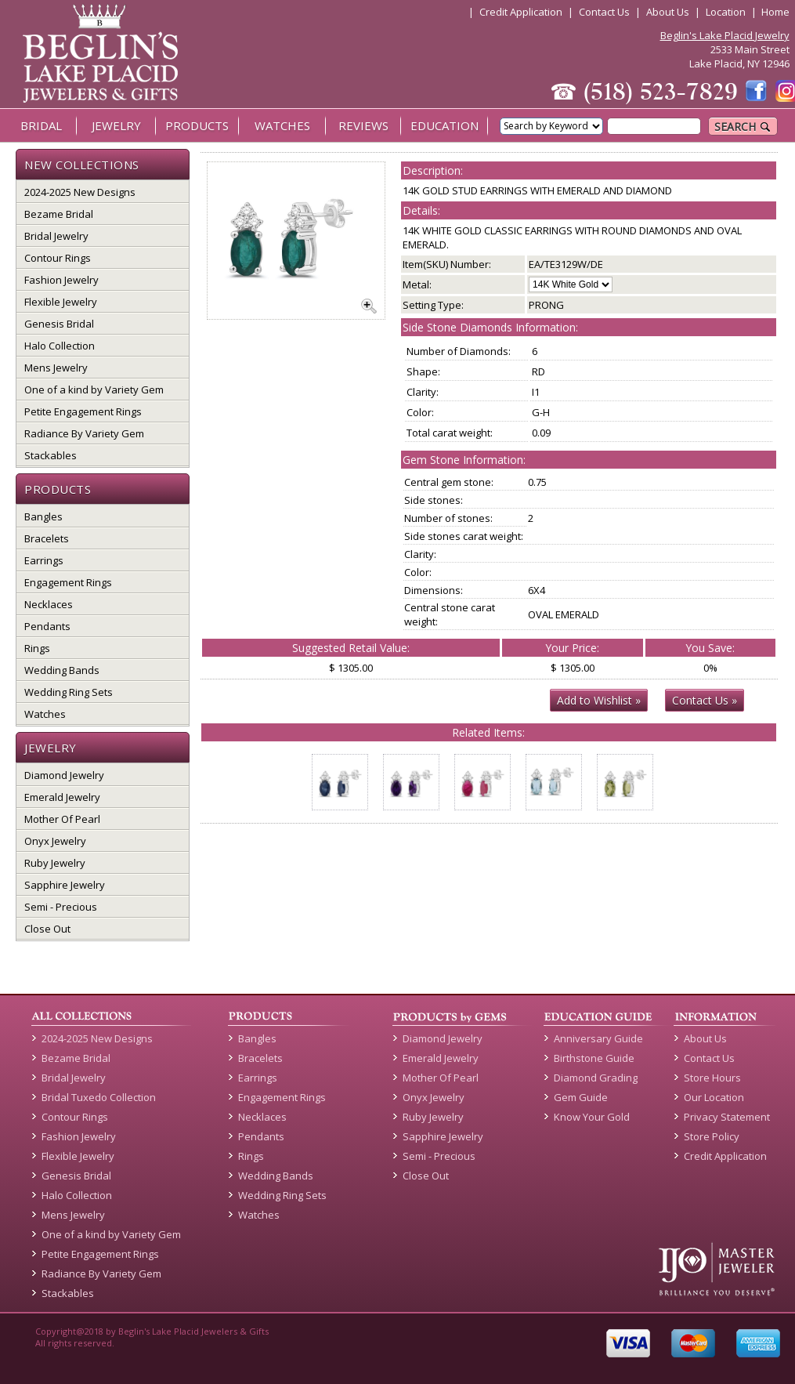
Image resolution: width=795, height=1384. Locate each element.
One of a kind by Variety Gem (94, 389)
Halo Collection (59, 346)
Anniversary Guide (598, 1038)
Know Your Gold (592, 1117)
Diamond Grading (596, 1078)
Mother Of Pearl (62, 819)
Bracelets (46, 538)
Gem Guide (581, 1097)
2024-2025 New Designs (80, 192)
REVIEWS (363, 125)
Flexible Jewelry (60, 302)
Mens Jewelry (56, 367)
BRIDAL (41, 125)
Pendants (47, 626)
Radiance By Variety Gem (84, 433)
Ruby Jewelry (54, 863)
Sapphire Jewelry (64, 885)
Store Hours (712, 1078)
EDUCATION (444, 125)
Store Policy (711, 1136)
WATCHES (282, 125)
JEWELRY (116, 125)
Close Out (47, 929)
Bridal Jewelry (56, 236)
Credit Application (520, 12)
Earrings (43, 560)
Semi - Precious (60, 907)
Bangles (43, 516)
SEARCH (743, 126)
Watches (45, 714)
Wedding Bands (61, 670)
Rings (37, 648)
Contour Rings (57, 258)
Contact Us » (704, 700)
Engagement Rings (68, 582)
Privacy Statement (727, 1117)
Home (775, 12)
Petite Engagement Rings (83, 411)
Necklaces (48, 604)
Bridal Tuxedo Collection (99, 1097)
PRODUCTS (197, 125)
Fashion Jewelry (61, 280)
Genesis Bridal (59, 324)
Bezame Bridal (58, 214)
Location (726, 12)
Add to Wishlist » (599, 700)
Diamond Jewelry (64, 775)
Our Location (714, 1097)
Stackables (50, 455)
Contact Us (604, 12)
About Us (667, 12)
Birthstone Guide (594, 1058)
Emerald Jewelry (62, 797)
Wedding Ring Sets (68, 692)
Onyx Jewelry (55, 841)
